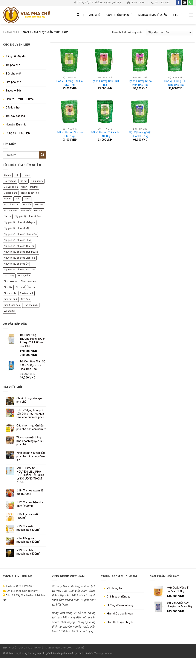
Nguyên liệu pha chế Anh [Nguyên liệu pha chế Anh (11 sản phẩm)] (28, 216)
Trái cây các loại (15, 116)
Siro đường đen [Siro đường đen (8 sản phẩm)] (12, 305)
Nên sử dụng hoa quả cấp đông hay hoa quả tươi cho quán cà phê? (30, 414)
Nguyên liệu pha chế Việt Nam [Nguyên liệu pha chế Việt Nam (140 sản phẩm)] (20, 258)
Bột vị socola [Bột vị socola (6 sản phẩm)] (11, 187)
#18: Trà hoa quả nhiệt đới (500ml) (30, 492)
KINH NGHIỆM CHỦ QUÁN (152, 14)
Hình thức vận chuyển (120, 622)
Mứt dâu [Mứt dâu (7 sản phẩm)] (27, 204)
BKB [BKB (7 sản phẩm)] (17, 175)
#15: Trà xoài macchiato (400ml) (28, 528)
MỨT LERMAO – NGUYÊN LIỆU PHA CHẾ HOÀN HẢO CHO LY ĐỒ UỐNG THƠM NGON (30, 475)
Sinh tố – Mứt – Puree (20, 99)
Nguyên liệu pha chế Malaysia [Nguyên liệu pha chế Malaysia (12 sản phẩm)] (19, 222)
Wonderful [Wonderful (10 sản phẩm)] (9, 311)
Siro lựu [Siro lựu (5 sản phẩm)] (32, 287)
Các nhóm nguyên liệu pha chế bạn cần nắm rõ (31, 427)
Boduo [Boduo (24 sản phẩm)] (26, 175)
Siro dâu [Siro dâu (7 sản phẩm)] (8, 287)
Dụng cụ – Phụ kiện (18, 133)
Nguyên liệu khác (16, 124)
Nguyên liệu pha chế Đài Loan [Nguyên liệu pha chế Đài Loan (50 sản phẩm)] (19, 269)
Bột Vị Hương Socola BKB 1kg (70, 134)
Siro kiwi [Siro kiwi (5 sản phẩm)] (20, 287)
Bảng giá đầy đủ (15, 56)
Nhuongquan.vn (103, 653)
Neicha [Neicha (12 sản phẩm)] (7, 216)
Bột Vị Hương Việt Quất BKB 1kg (140, 134)
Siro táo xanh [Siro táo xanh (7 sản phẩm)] (26, 293)
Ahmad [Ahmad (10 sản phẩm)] (7, 175)
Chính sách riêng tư (119, 596)
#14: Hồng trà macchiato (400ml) (28, 540)
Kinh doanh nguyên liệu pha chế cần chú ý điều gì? (30, 456)
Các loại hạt (13, 107)
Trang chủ (11, 32)
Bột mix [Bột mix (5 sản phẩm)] (23, 181)
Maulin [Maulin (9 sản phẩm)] (7, 198)
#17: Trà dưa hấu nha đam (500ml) (29, 504)
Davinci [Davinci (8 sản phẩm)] (34, 187)
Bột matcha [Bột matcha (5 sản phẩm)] (10, 181)
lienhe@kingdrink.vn (26, 590)
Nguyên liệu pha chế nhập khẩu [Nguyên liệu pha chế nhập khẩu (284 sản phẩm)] (20, 234)
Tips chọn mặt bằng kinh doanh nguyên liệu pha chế (30, 441)
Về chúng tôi (114, 588)
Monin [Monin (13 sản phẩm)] (27, 198)
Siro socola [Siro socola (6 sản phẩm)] (10, 293)
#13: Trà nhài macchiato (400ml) (28, 552)
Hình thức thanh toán (120, 613)
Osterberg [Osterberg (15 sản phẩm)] (9, 275)
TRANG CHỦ (93, 14)
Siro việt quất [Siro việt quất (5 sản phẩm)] (11, 299)
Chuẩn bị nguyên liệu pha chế (29, 400)
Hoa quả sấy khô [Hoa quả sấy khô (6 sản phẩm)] (30, 193)
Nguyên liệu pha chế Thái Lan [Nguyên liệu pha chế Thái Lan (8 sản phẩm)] (19, 246)
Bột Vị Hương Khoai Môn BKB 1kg (140, 82)
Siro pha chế (13, 82)
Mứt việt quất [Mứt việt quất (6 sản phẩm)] (11, 210)
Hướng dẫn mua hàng (120, 605)
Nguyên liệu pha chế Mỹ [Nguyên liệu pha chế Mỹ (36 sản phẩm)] (16, 228)
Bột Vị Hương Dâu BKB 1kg (105, 82)
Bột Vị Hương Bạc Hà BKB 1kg (69, 82)
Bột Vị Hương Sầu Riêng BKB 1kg (175, 82)
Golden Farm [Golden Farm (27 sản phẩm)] (11, 193)
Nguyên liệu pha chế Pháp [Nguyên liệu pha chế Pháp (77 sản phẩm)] (17, 240)
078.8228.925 (25, 586)
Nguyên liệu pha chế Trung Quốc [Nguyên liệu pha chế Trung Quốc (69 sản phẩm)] (21, 252)
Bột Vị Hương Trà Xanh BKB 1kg (105, 134)
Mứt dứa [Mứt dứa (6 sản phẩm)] (39, 204)
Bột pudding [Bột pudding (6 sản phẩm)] (37, 181)
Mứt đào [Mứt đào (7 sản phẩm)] (38, 210)
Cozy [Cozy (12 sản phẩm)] (24, 187)
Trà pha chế (13, 65)
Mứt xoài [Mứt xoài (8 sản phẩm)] (26, 210)
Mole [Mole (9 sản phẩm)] (17, 198)
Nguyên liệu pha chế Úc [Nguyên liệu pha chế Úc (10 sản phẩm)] (16, 264)
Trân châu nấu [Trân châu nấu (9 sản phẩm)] (30, 305)
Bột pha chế (13, 73)
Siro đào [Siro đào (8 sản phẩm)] (25, 299)
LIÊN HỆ (177, 14)
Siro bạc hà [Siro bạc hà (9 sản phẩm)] (24, 275)
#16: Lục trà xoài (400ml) (27, 516)
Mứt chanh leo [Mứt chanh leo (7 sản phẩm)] (11, 204)
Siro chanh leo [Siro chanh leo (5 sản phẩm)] (28, 281)
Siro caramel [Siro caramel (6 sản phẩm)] (10, 281)
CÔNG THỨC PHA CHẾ (119, 14)
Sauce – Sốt (13, 90)
